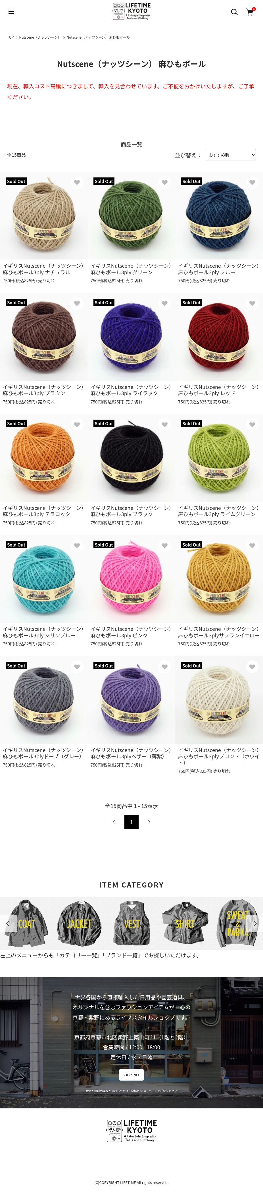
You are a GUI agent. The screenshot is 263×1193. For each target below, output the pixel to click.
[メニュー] (11, 11)
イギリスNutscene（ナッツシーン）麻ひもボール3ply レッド (218, 390)
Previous (8, 923)
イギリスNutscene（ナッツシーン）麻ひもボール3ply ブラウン (43, 390)
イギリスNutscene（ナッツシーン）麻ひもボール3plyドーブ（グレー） (43, 753)
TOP (10, 37)
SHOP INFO (132, 1074)
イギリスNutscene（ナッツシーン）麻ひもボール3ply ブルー (218, 269)
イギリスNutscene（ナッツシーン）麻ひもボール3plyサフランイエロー (219, 632)
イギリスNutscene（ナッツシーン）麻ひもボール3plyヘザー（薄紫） (131, 753)
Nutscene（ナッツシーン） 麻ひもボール (98, 37)
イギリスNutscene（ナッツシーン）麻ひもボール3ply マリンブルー (43, 632)
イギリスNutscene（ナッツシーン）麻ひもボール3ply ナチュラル (43, 269)
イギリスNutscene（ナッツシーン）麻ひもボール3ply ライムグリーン (218, 511)
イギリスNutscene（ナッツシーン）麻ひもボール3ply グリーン (131, 269)
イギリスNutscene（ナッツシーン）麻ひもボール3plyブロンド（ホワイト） (219, 756)
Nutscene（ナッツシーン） (40, 37)
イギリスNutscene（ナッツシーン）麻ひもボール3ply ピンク (131, 632)
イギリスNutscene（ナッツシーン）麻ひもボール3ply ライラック (131, 390)
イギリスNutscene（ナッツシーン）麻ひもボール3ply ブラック (131, 511)
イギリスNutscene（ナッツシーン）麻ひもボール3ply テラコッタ (43, 511)
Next (254, 923)
